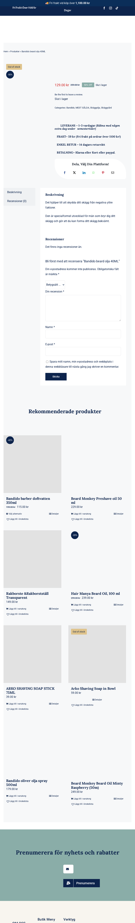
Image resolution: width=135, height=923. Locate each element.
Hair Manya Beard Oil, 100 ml (95, 593)
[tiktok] (116, 8)
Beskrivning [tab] (14, 192)
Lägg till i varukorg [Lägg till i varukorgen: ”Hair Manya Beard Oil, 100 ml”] (82, 605)
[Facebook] (65, 172)
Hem (6, 51)
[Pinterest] (103, 172)
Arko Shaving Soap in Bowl (93, 688)
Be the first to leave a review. (69, 94)
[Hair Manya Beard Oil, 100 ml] (97, 559)
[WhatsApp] (94, 172)
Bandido (70, 107)
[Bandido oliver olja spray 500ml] (32, 747)
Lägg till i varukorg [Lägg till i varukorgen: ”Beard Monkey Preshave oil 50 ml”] (82, 514)
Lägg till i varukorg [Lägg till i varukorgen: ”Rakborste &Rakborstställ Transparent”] (17, 609)
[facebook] (104, 8)
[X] (74, 172)
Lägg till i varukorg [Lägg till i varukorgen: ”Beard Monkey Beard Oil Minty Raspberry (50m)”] (82, 799)
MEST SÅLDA (82, 107)
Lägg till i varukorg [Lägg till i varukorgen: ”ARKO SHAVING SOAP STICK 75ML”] (17, 704)
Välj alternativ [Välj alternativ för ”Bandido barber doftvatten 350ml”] (15, 514)
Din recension (54, 291)
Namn (50, 327)
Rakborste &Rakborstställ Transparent (27, 595)
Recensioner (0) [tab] (17, 201)
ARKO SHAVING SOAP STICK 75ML (30, 690)
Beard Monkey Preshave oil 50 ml (96, 500)
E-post (50, 344)
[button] (19, 519)
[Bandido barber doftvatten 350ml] (32, 464)
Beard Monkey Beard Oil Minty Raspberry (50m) (97, 785)
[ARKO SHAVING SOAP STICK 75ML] (32, 654)
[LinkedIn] (84, 172)
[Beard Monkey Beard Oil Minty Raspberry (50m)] (97, 749)
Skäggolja (95, 107)
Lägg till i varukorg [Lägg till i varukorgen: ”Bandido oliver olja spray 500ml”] (17, 796)
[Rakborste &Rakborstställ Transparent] (32, 559)
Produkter (15, 51)
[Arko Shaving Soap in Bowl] (97, 654)
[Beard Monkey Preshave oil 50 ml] (97, 464)
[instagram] (110, 8)
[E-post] (113, 172)
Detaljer (55, 514)
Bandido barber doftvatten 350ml (28, 500)
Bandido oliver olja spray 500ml (26, 782)
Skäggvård (106, 107)
